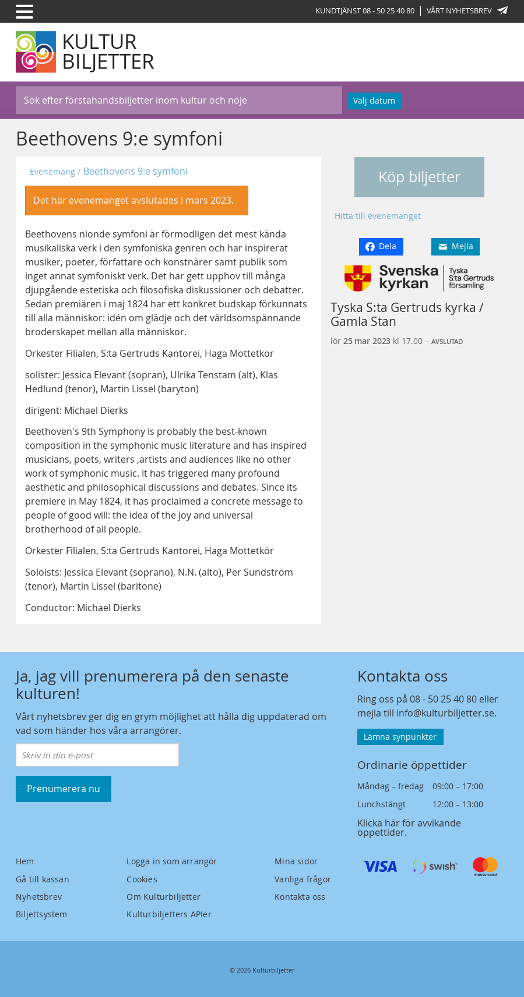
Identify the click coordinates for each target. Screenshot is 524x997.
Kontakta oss (300, 896)
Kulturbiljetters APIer (168, 914)
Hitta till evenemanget (378, 215)
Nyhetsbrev (39, 896)
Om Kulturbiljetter (163, 896)
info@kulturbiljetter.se (445, 713)
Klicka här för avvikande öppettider (409, 828)
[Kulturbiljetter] (86, 52)
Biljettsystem (42, 914)
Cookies (141, 879)
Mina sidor (296, 861)
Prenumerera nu (63, 788)
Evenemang (52, 171)
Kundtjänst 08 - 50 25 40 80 (364, 10)
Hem (25, 861)
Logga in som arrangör (171, 861)
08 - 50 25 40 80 (443, 699)
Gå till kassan (42, 879)
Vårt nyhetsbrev (467, 10)
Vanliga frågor (303, 879)
